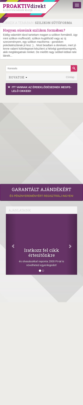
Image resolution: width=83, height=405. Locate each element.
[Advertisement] (41, 138)
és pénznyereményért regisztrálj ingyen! (41, 192)
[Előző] (11, 244)
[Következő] (72, 244)
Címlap (70, 77)
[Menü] (77, 5)
